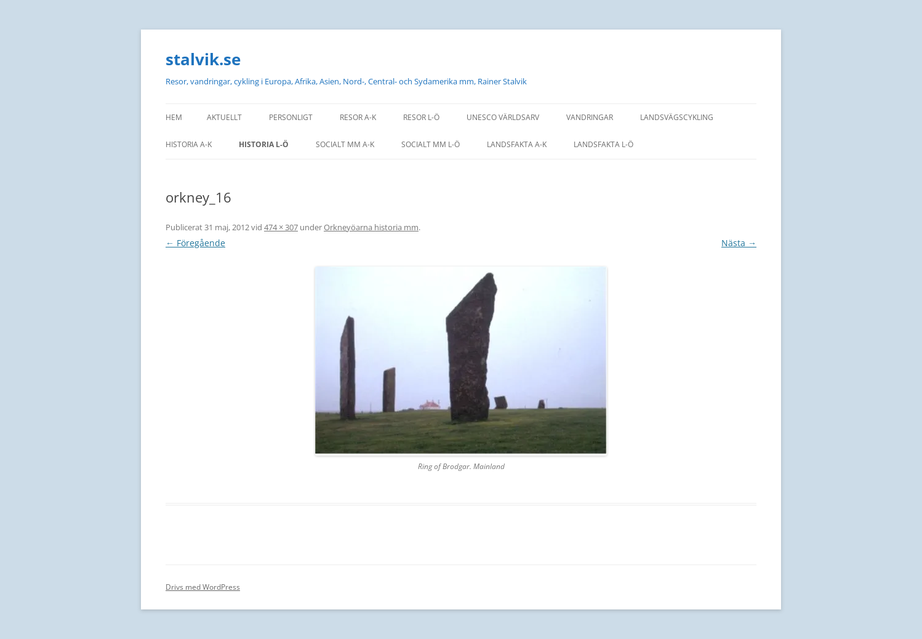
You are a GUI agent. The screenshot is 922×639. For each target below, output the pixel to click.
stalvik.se (203, 59)
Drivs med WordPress (203, 587)
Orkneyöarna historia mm (371, 227)
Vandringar (589, 117)
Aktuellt (224, 117)
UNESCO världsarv (503, 117)
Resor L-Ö (421, 117)
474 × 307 (281, 227)
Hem (174, 117)
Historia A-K (189, 144)
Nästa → (738, 243)
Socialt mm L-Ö (430, 144)
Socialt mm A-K (345, 144)
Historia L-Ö (264, 144)
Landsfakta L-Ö (603, 144)
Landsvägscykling (676, 117)
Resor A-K (358, 117)
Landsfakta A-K (517, 144)
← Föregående (195, 243)
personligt (291, 117)
